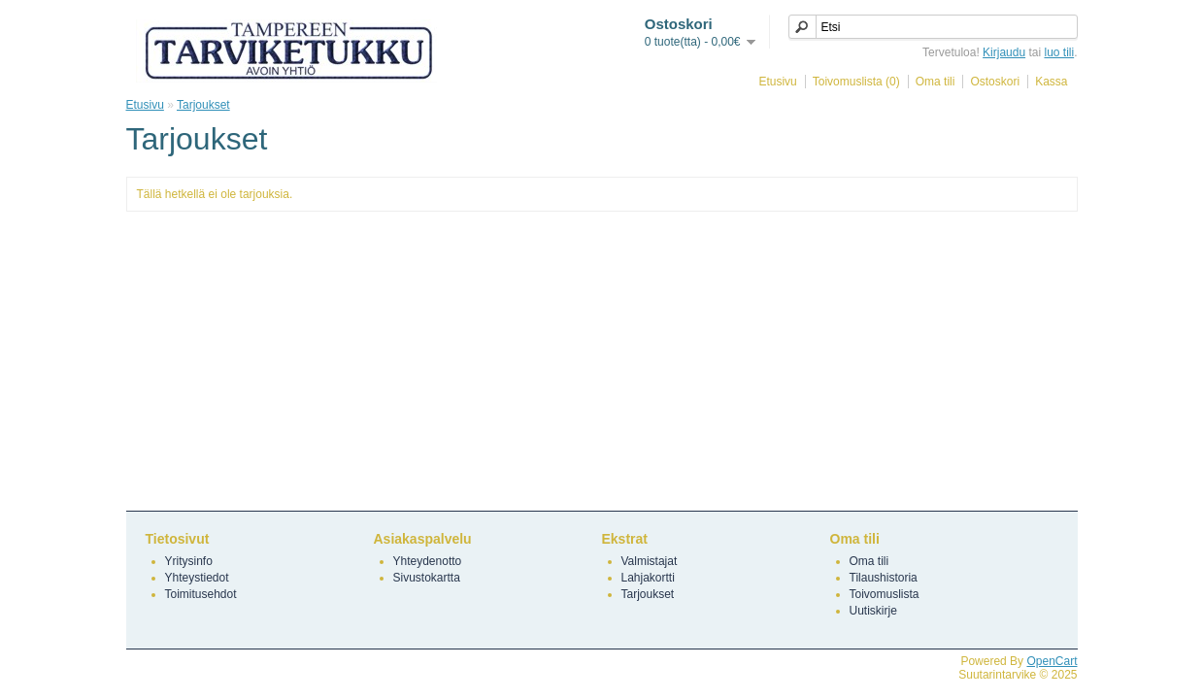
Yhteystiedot (197, 577)
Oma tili (935, 81)
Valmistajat (649, 561)
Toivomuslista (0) (856, 81)
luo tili (1059, 52)
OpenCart (1051, 661)
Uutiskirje (873, 610)
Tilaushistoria (884, 577)
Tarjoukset (203, 105)
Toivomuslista (884, 594)
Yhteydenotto (427, 561)
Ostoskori (994, 81)
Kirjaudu (1004, 52)
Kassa (1051, 81)
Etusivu (777, 81)
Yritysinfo (189, 561)
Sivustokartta (426, 577)
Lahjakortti (648, 577)
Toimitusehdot (201, 594)
